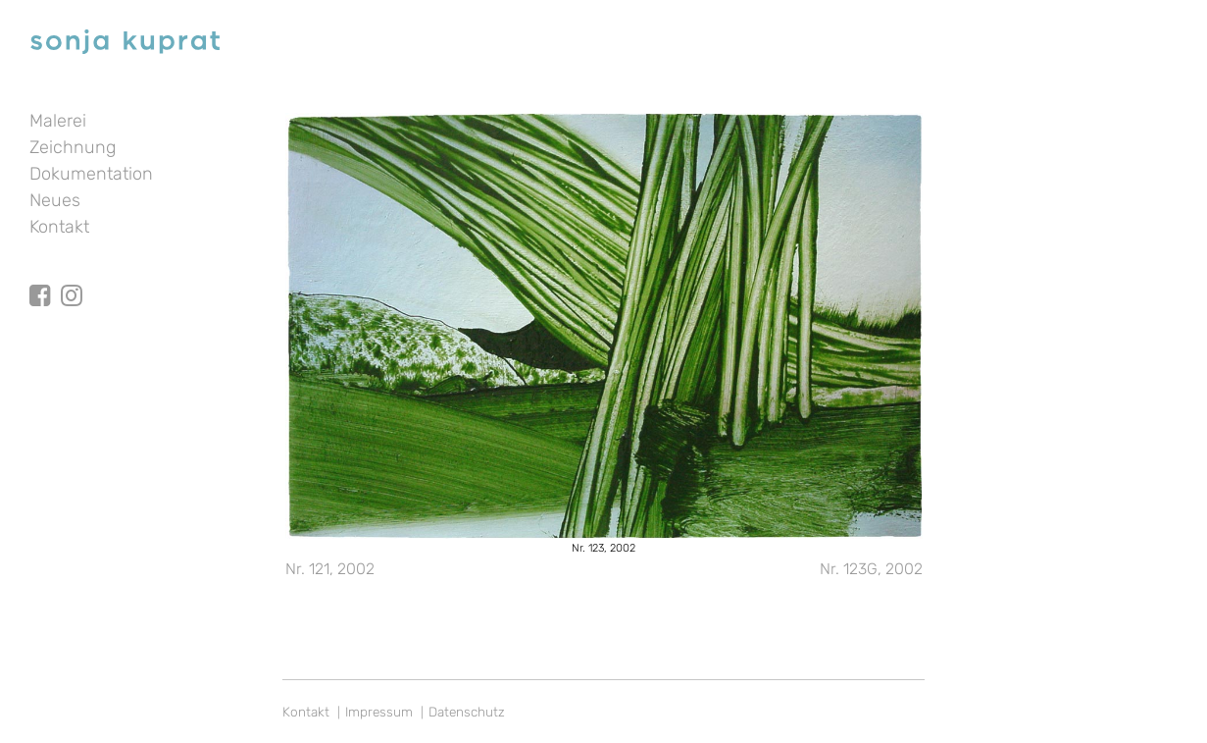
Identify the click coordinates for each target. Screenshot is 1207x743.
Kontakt (59, 227)
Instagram (71, 277)
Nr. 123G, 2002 (871, 568)
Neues (54, 200)
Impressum (379, 711)
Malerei (57, 121)
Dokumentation (91, 174)
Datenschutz (466, 711)
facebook (40, 277)
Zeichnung (72, 147)
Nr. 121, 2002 (330, 568)
